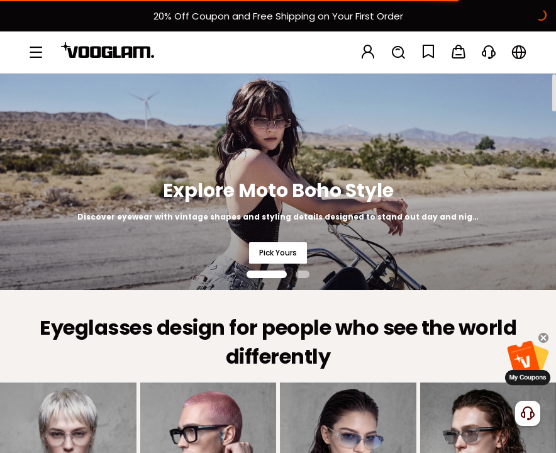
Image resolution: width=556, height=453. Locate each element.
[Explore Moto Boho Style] (278, 181)
